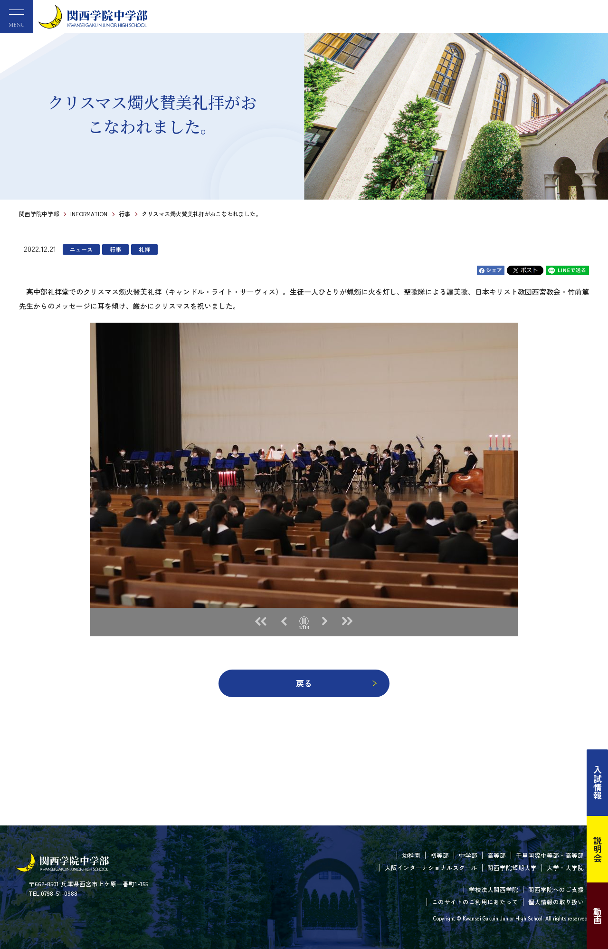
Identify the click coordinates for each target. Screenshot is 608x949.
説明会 (597, 849)
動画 (597, 915)
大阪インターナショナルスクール (431, 867)
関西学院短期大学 (512, 867)
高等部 (496, 855)
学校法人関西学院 (493, 889)
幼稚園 (411, 855)
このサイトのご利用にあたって (475, 901)
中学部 (468, 855)
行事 (124, 214)
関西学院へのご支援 (556, 889)
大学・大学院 (565, 867)
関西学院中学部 (39, 214)
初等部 (439, 855)
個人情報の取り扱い (556, 901)
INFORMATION (88, 214)
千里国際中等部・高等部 (550, 855)
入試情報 (597, 783)
